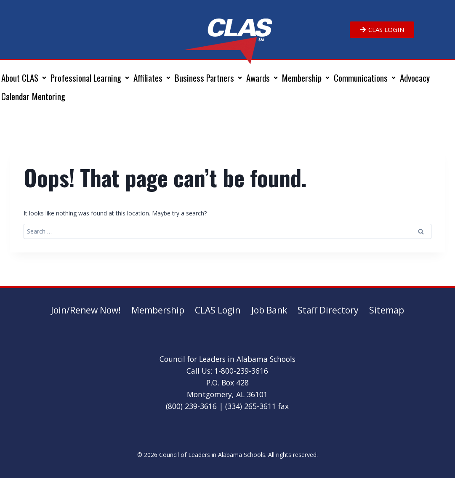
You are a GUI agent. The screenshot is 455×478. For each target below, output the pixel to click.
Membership (157, 310)
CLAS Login (217, 310)
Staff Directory (328, 310)
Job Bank (269, 310)
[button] (24, 78)
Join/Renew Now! (86, 310)
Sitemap (386, 310)
